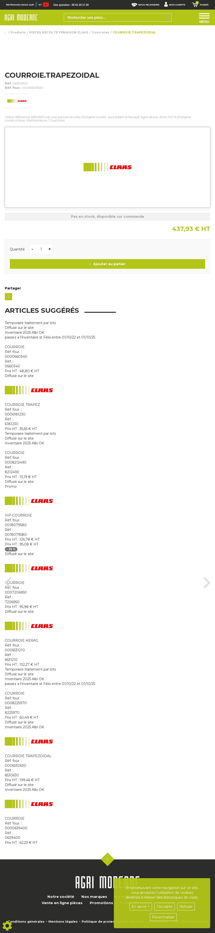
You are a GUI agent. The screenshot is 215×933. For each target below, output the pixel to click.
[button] (176, 5)
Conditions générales (26, 921)
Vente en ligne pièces (62, 903)
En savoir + (140, 906)
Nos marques (94, 897)
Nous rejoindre (145, 5)
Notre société (60, 897)
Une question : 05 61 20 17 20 (72, 4)
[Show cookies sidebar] (7, 926)
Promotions (101, 903)
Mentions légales (63, 921)
